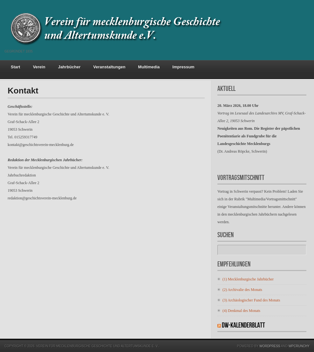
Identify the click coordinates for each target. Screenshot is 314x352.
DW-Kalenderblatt (243, 325)
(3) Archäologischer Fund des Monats (251, 300)
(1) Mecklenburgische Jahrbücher (248, 279)
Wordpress (269, 346)
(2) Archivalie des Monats (242, 289)
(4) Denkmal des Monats (241, 310)
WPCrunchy (299, 346)
